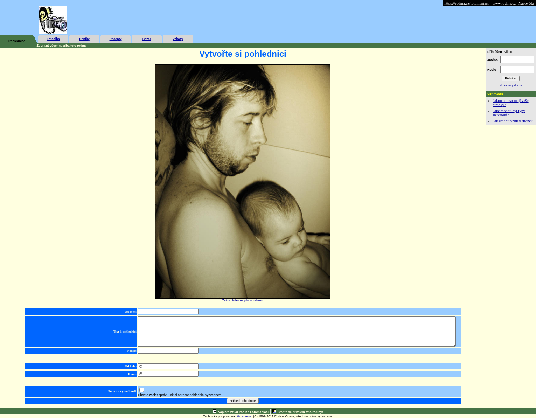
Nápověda (526, 3)
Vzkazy (178, 39)
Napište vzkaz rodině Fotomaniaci (243, 412)
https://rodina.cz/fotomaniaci (466, 3)
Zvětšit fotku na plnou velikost (242, 300)
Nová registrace (510, 85)
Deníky (84, 39)
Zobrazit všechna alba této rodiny (62, 45)
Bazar (146, 39)
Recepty (115, 39)
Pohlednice (16, 41)
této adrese (243, 416)
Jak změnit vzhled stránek (513, 121)
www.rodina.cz (503, 3)
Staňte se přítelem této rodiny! (300, 412)
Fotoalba (53, 39)
